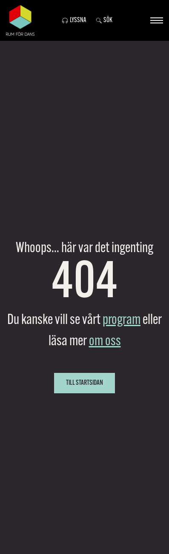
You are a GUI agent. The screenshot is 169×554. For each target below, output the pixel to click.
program (121, 320)
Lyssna (74, 20)
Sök (104, 20)
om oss (105, 341)
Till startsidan (84, 383)
